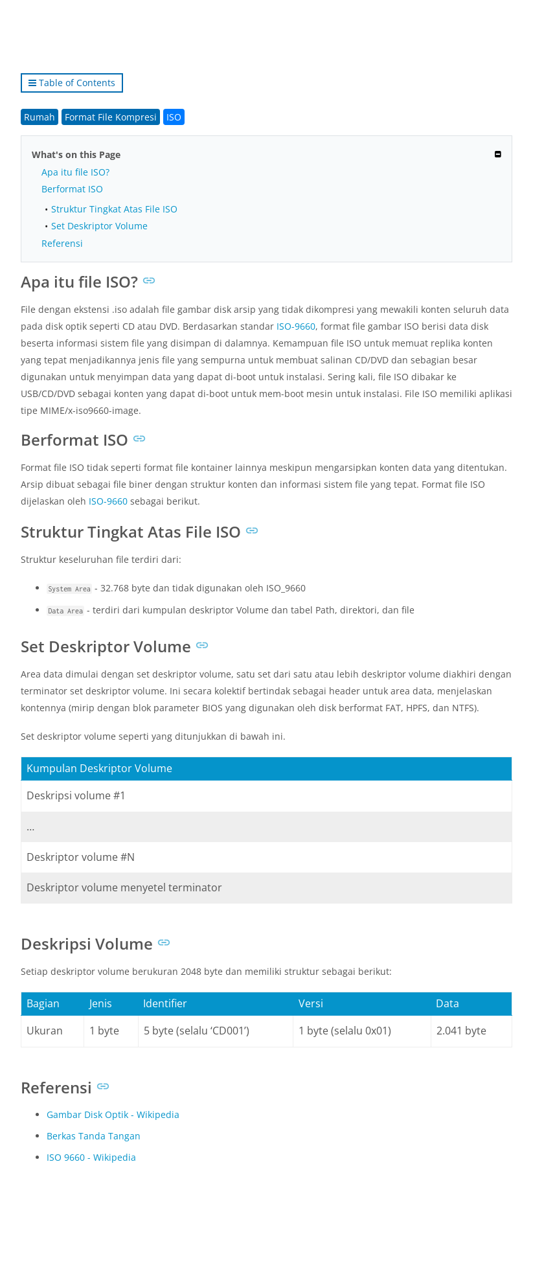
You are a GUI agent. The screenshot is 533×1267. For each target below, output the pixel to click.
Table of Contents (71, 82)
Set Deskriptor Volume (99, 226)
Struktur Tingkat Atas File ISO (114, 209)
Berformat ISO (72, 189)
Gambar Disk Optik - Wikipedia (113, 1114)
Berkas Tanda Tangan (94, 1136)
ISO (173, 117)
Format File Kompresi (111, 117)
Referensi (62, 243)
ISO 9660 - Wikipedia (91, 1157)
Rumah (39, 117)
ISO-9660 (296, 326)
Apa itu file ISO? (75, 172)
